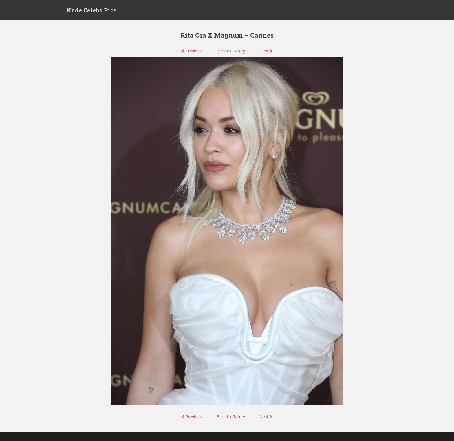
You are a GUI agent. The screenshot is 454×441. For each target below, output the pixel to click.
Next (265, 51)
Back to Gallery (231, 51)
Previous (192, 51)
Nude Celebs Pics (91, 10)
